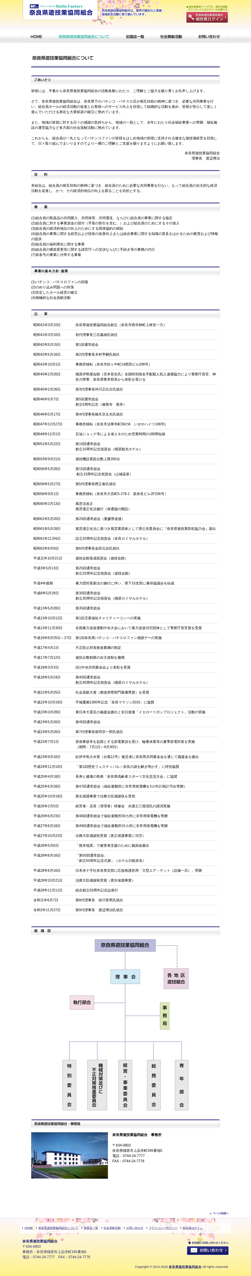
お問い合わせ (134, 1228)
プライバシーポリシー (163, 1228)
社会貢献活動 (112, 1228)
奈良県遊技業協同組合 (185, 1267)
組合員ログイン (193, 1228)
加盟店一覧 (91, 1228)
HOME (29, 1228)
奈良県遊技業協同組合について (58, 1228)
